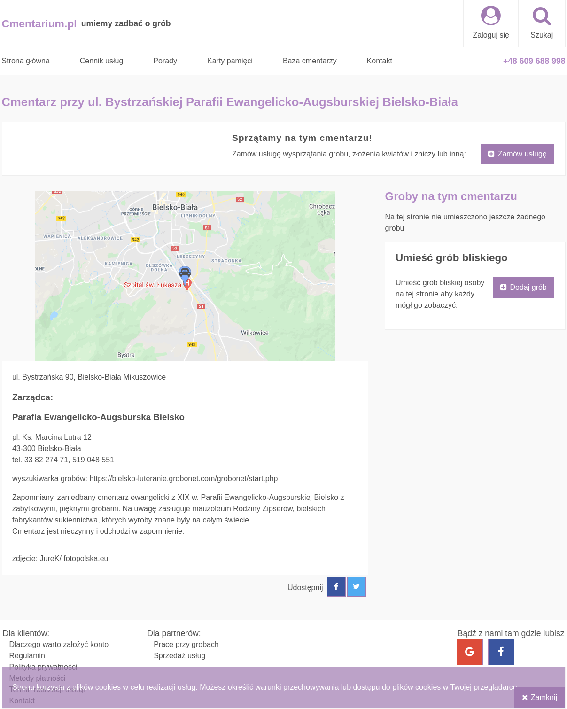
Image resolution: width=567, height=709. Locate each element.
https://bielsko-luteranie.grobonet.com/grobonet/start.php (183, 479)
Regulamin (27, 656)
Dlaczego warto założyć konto (59, 644)
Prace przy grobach (186, 644)
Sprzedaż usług (179, 656)
